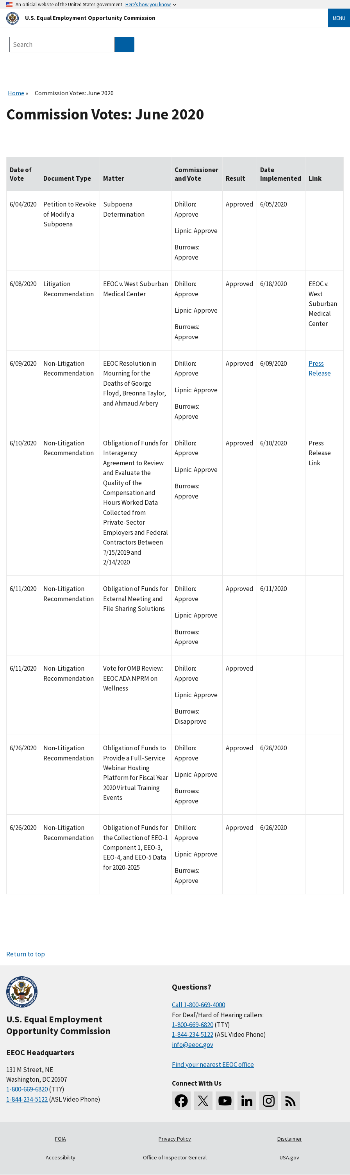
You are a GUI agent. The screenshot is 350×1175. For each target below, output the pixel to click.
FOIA (60, 1138)
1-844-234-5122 (27, 1099)
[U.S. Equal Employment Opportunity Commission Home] (157, 18)
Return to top (25, 954)
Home (16, 93)
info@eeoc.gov (192, 1044)
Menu (339, 17)
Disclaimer (289, 1138)
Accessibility (60, 1157)
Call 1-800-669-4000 (198, 1005)
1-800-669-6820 (27, 1089)
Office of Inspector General (175, 1157)
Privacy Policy (175, 1138)
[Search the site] (62, 44)
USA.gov (289, 1157)
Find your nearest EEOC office (213, 1064)
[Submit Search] (124, 44)
